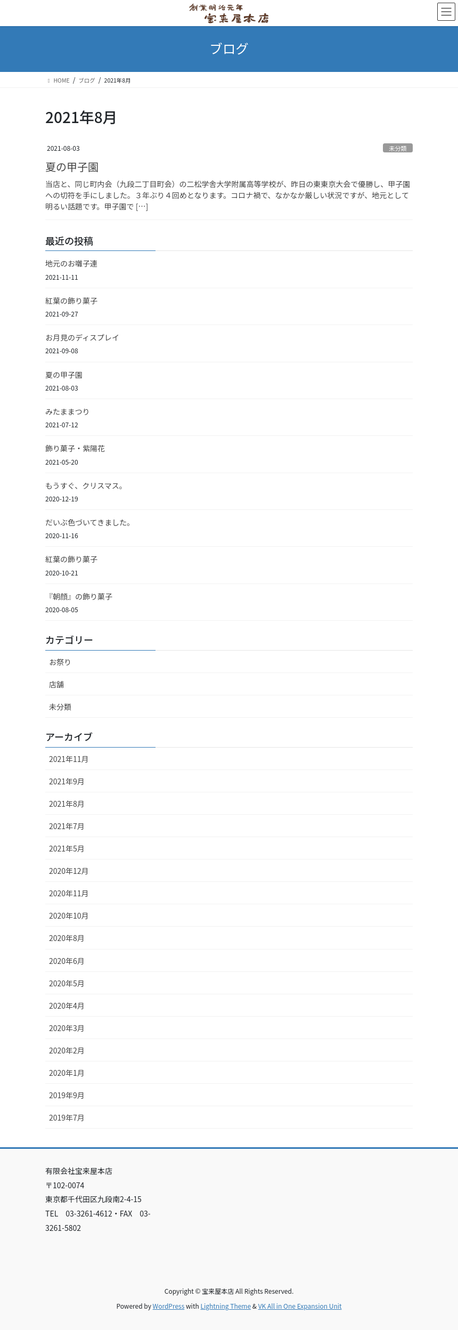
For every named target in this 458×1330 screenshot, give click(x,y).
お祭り (60, 661)
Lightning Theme (225, 1305)
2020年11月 (69, 893)
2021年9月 (67, 781)
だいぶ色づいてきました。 (89, 522)
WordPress (169, 1305)
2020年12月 (69, 870)
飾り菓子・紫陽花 (75, 448)
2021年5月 (67, 848)
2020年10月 (69, 915)
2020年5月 (67, 983)
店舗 (56, 684)
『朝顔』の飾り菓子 (78, 596)
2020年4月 (67, 1005)
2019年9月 (67, 1095)
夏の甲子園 (72, 166)
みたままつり (67, 411)
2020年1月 (67, 1072)
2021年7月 (67, 826)
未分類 (398, 148)
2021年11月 (69, 758)
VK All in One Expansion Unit (300, 1305)
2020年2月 (67, 1050)
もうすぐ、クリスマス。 (86, 485)
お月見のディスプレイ (82, 337)
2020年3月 (67, 1028)
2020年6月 (67, 960)
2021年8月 (67, 803)
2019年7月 (67, 1117)
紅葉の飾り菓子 (71, 300)
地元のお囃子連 (71, 263)
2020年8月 (67, 937)
